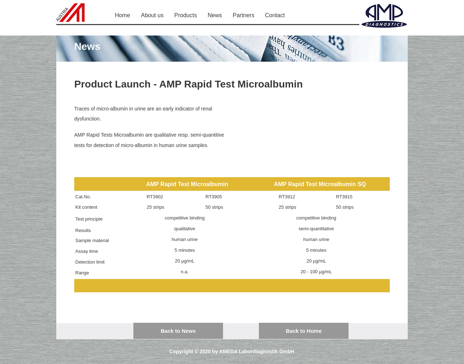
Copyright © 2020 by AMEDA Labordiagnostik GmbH (231, 351)
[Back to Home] (304, 331)
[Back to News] (178, 331)
